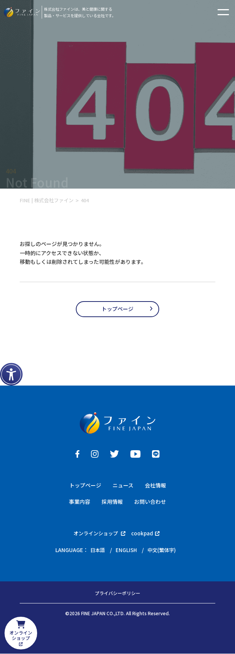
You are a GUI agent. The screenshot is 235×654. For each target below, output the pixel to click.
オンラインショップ (99, 533)
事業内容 (79, 501)
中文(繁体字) (162, 550)
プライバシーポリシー (117, 594)
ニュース (123, 485)
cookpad (147, 533)
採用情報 (112, 501)
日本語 (96, 550)
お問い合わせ (150, 501)
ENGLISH (126, 550)
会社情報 (155, 485)
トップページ (117, 309)
